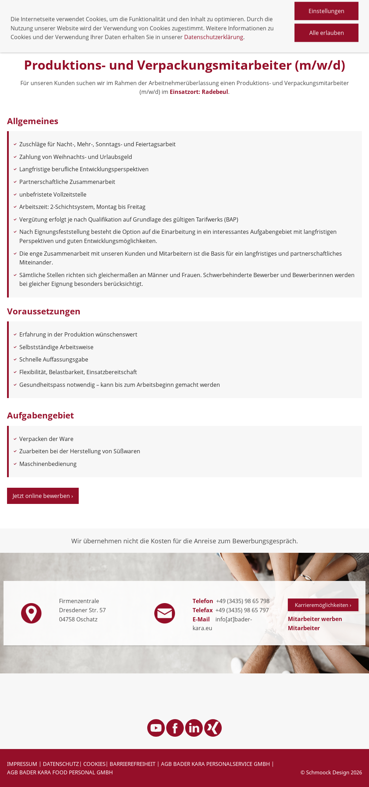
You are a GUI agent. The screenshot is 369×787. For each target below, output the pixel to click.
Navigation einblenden (38, 20)
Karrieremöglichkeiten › (323, 604)
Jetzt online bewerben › (43, 496)
